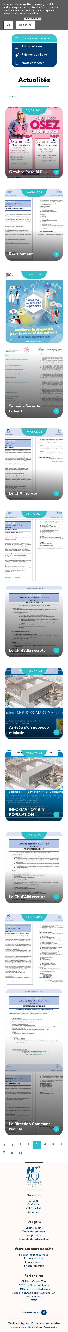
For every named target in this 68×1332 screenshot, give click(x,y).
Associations (34, 1296)
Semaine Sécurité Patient (24, 409)
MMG (34, 1300)
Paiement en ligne (34, 54)
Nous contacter (33, 63)
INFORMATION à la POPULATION (27, 812)
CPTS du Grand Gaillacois (34, 1289)
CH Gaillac (33, 1204)
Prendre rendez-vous (36, 38)
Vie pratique (34, 1235)
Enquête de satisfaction (34, 1239)
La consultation (33, 1258)
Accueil (13, 97)
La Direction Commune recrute (30, 1126)
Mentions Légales (18, 1323)
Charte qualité (34, 1228)
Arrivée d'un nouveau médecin (29, 730)
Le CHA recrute (23, 493)
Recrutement (21, 254)
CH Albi (33, 1201)
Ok (8, 24)
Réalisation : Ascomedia (42, 1327)
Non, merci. (25, 24)
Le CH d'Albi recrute (27, 651)
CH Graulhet (33, 1208)
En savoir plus (32, 19)
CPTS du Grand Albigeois (34, 1285)
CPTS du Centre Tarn (34, 1281)
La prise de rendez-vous (33, 1255)
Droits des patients (34, 1231)
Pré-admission (32, 46)
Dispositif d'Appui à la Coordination (34, 1293)
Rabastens (34, 1212)
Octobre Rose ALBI (26, 172)
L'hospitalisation (34, 1266)
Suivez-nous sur (34, 1312)
